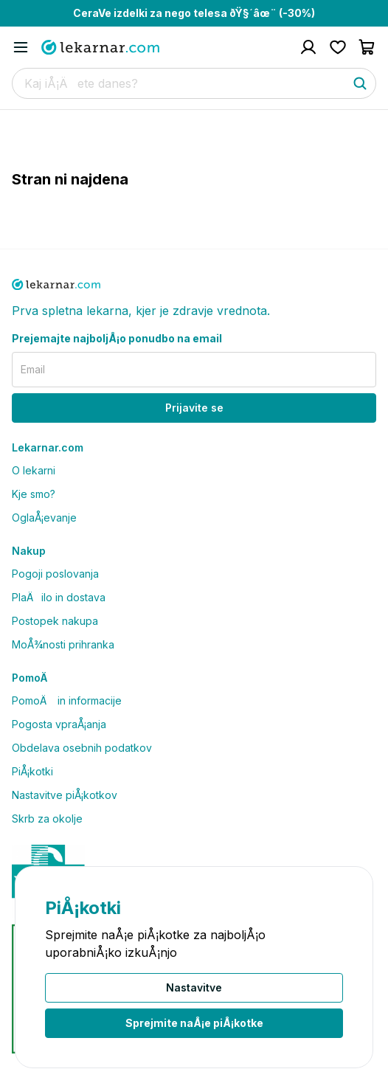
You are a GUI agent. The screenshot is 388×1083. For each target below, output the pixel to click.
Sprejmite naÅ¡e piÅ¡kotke (194, 1023)
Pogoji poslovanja (55, 573)
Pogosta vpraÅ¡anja (59, 724)
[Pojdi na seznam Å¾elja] (338, 47)
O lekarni (33, 470)
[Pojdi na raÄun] (308, 47)
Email (33, 369)
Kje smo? (33, 494)
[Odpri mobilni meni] (21, 47)
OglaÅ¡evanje (44, 517)
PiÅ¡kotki (32, 771)
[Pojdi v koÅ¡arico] (367, 47)
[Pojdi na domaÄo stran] (100, 47)
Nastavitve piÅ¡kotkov (64, 795)
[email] (194, 369)
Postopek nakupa (55, 621)
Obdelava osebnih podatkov (82, 747)
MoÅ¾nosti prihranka (63, 644)
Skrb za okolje (47, 818)
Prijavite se (194, 407)
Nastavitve (194, 987)
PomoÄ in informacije (67, 700)
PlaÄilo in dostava (58, 597)
